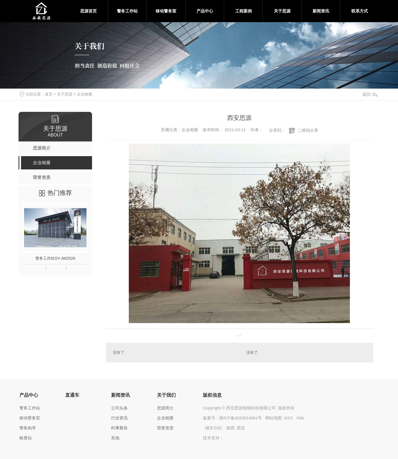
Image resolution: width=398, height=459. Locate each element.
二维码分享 (307, 130)
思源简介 (165, 408)
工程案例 (243, 11)
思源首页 (88, 11)
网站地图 (273, 418)
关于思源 (282, 11)
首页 (49, 94)
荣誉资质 (165, 428)
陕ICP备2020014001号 (240, 418)
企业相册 (84, 94)
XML (300, 418)
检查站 (25, 437)
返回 (369, 94)
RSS (289, 418)
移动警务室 (166, 11)
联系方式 (359, 11)
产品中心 (205, 11)
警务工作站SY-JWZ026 (55, 258)
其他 (115, 437)
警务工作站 (127, 11)
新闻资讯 (321, 11)
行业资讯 (119, 418)
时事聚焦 (119, 428)
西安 (241, 428)
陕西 (230, 428)
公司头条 (119, 408)
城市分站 (213, 428)
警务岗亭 (27, 428)
